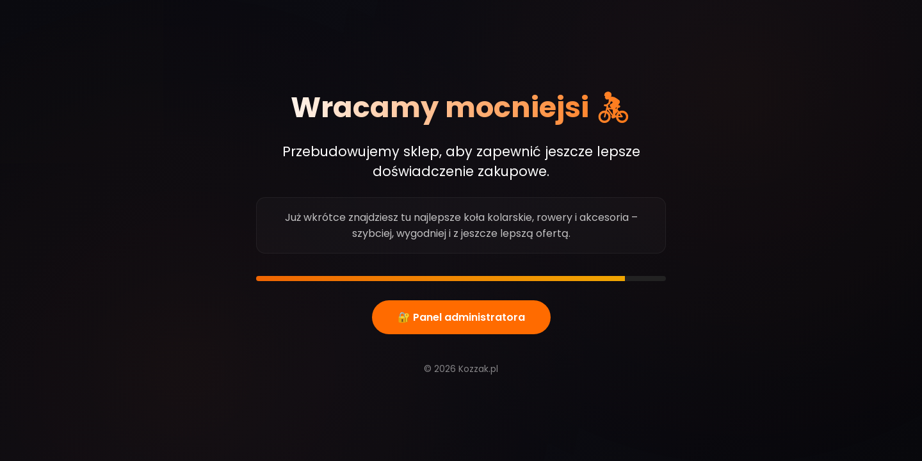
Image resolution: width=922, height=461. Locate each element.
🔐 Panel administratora (461, 317)
